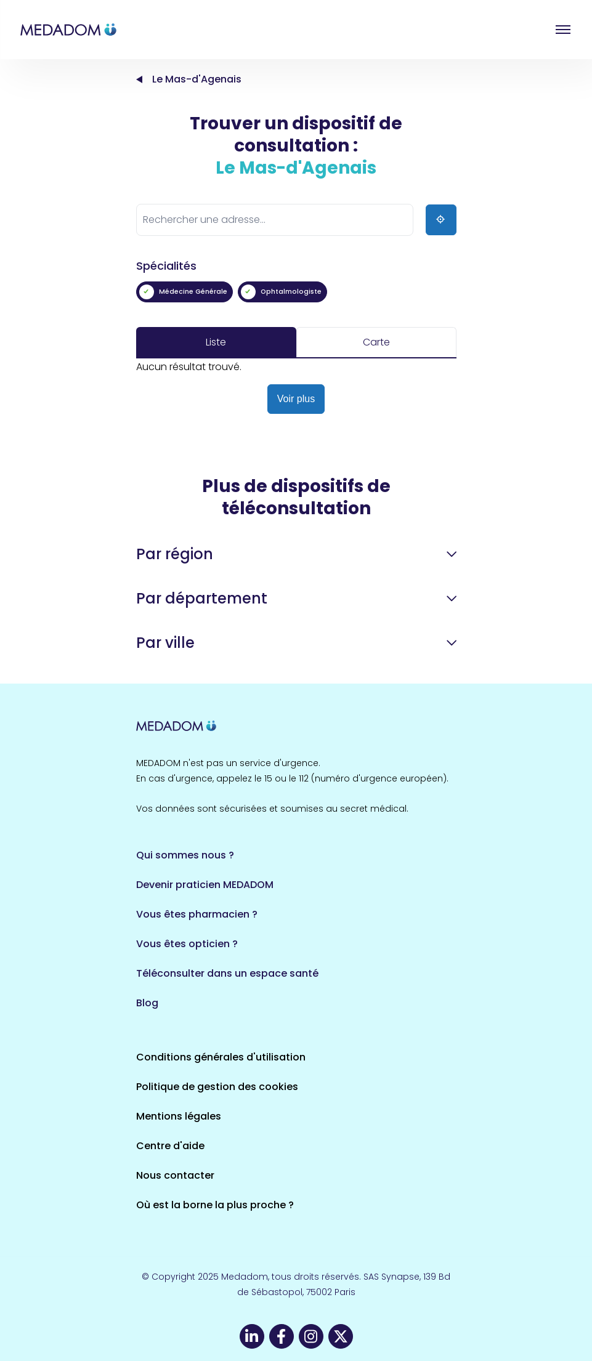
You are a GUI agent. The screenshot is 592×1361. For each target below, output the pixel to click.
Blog (147, 1003)
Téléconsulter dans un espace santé (227, 973)
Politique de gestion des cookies (217, 1087)
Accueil (139, 79)
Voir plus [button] (296, 399)
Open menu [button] (563, 29)
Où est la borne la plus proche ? (215, 1205)
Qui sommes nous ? (185, 855)
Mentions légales (178, 1116)
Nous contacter (175, 1175)
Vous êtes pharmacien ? (196, 914)
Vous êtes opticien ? (187, 944)
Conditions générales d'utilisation (221, 1057)
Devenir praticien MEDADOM (205, 885)
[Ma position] (441, 219)
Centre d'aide (170, 1146)
